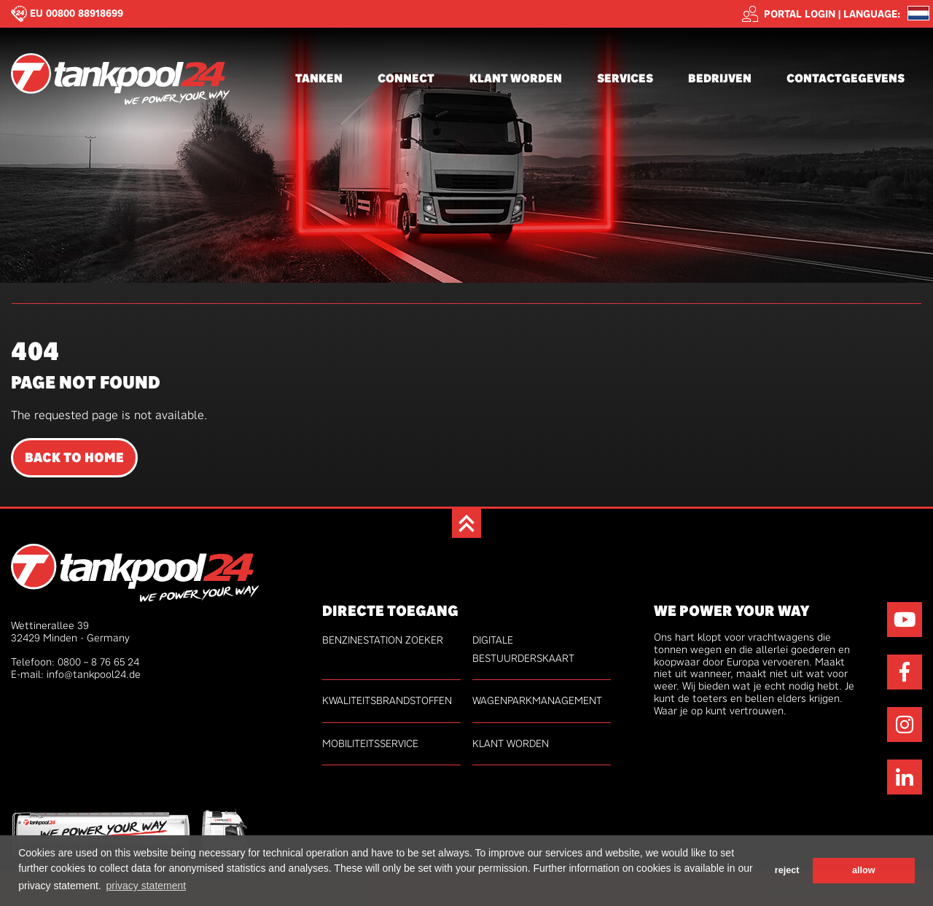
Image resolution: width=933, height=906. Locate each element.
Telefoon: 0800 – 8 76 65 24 (75, 661)
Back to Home (74, 457)
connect (406, 78)
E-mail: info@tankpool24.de (76, 674)
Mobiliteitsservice (370, 743)
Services (625, 78)
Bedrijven (720, 78)
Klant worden (515, 78)
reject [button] (787, 870)
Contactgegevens (845, 78)
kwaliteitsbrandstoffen (387, 700)
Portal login (788, 14)
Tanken (319, 78)
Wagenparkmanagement (537, 700)
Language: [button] (871, 14)
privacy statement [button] (146, 885)
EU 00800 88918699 (76, 13)
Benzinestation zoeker (382, 640)
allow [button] (863, 870)
